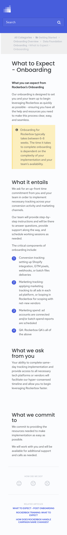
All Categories (23, 37)
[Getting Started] (46, 37)
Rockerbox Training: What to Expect (33, 514)
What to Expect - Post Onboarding (33, 508)
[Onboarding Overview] (25, 41)
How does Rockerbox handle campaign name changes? (33, 521)
